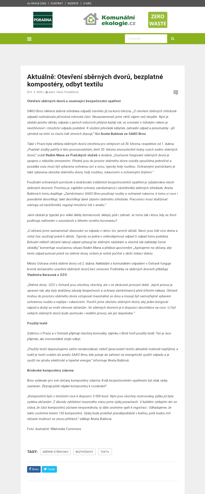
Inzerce (73, 3)
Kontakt (57, 3)
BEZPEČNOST (84, 451)
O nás (87, 3)
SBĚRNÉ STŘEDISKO (55, 451)
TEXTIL (105, 451)
